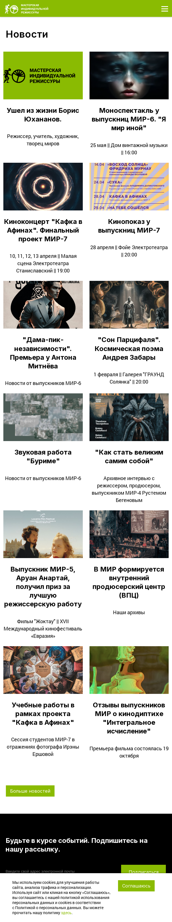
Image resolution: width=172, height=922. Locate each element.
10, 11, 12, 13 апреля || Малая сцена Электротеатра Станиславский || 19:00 (43, 263)
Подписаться (144, 872)
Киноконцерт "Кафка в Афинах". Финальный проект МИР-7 (43, 230)
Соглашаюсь (136, 886)
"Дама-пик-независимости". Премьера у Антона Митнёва (43, 353)
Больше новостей (30, 791)
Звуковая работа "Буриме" (43, 456)
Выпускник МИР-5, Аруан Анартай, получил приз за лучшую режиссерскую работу (43, 586)
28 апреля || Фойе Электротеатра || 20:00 (129, 251)
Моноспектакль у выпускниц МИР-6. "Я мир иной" (129, 119)
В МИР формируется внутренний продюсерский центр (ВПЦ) (129, 582)
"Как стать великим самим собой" (129, 456)
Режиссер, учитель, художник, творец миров (43, 140)
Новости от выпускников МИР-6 (43, 383)
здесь (66, 912)
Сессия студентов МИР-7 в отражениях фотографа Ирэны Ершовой (43, 746)
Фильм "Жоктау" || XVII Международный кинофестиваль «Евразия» (43, 628)
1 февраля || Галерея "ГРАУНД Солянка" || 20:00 (129, 378)
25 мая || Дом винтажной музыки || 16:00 (129, 149)
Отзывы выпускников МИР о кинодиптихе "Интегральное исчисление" (129, 718)
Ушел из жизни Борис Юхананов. (43, 114)
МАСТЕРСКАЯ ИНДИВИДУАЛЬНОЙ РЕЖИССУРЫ (26, 7)
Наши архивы (129, 612)
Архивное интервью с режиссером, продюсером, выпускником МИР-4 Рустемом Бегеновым (129, 489)
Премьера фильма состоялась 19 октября (129, 752)
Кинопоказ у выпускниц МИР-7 (129, 225)
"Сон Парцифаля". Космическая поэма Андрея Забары (129, 348)
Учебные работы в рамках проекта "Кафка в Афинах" (43, 713)
